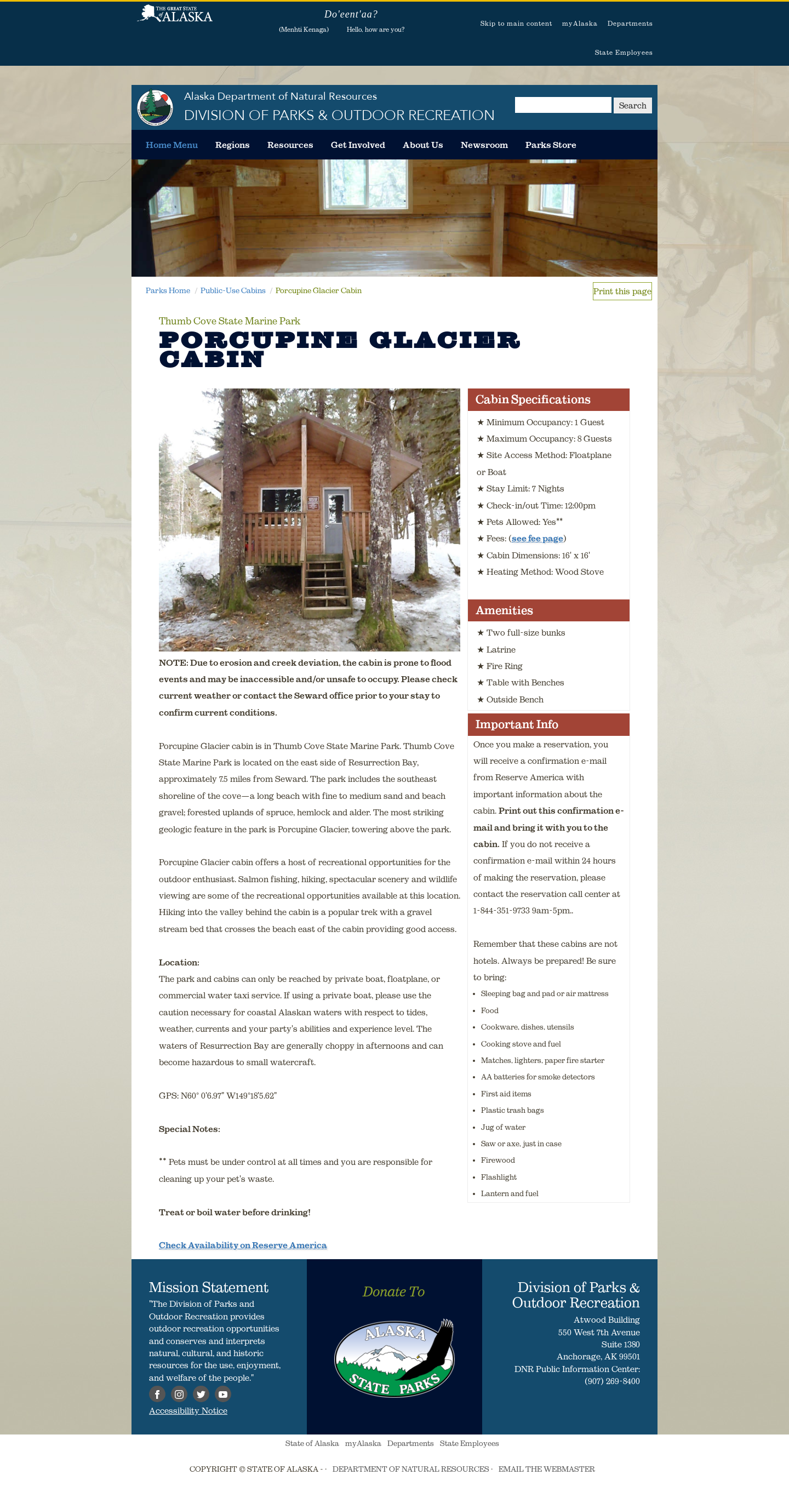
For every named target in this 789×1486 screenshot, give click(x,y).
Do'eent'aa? (351, 14)
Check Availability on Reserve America (243, 1245)
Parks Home (168, 290)
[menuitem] (172, 144)
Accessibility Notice (188, 1410)
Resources (290, 145)
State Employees (624, 52)
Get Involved (358, 145)
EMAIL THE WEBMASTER (547, 1469)
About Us (423, 145)
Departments (630, 23)
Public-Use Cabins (233, 290)
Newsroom (484, 145)
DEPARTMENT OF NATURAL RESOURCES (411, 1469)
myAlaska (580, 23)
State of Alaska (175, 19)
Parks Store (550, 145)
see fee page (537, 538)
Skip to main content (516, 23)
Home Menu (172, 145)
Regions (232, 145)
